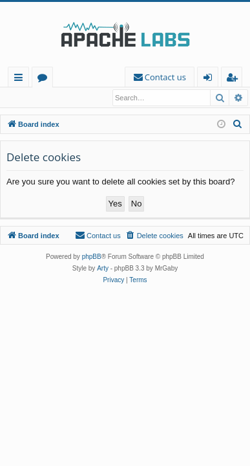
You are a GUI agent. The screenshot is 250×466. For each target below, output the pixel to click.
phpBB (91, 257)
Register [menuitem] (234, 79)
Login (24, 97)
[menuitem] (159, 77)
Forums (44, 79)
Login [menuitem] (210, 79)
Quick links (21, 79)
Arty (103, 268)
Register (67, 97)
